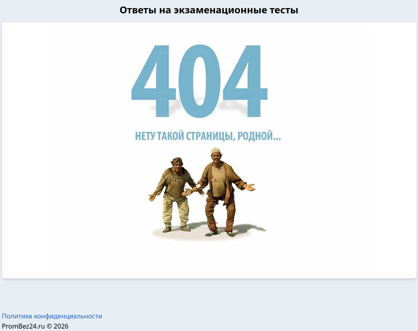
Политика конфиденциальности (52, 316)
